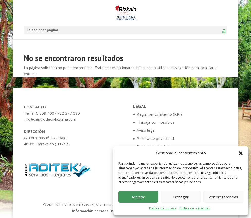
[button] (240, 153)
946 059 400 (42, 113)
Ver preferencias (223, 196)
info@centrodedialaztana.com (50, 119)
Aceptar (138, 196)
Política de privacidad (194, 208)
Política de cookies (162, 208)
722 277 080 (68, 113)
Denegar (181, 196)
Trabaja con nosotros (156, 122)
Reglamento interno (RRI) (159, 114)
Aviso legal (146, 130)
